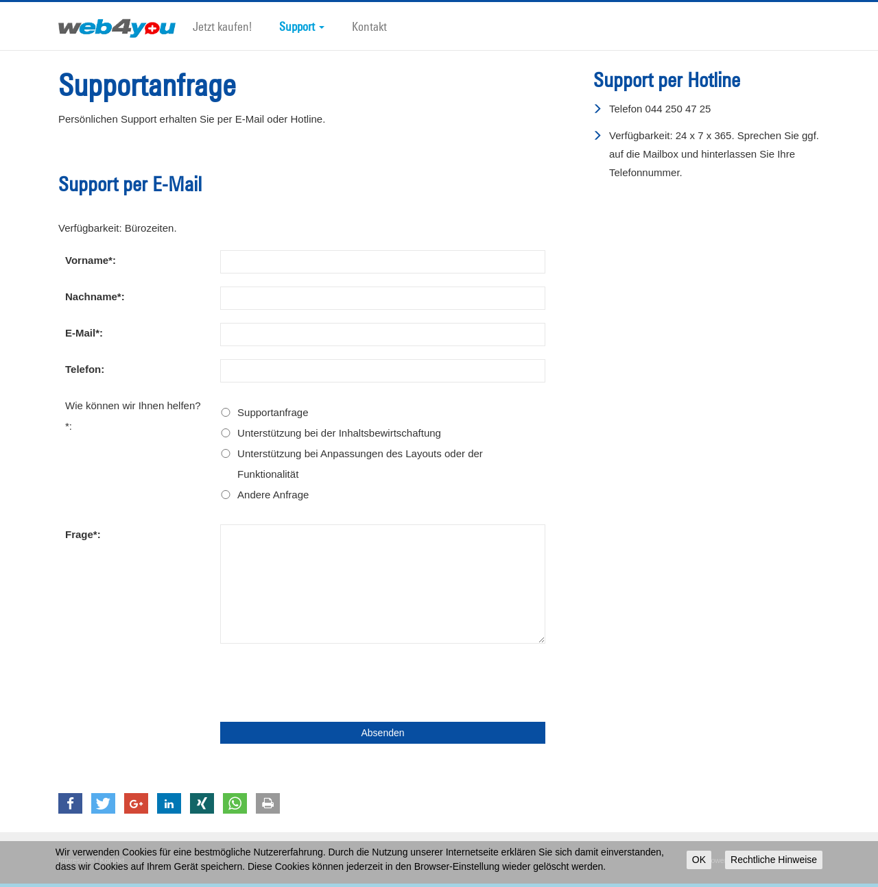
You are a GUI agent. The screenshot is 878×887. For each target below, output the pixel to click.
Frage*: (83, 534)
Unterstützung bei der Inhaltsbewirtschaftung (339, 433)
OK (699, 859)
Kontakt (369, 26)
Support (301, 26)
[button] (70, 803)
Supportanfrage (272, 412)
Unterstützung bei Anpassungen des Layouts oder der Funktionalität (360, 464)
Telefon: (84, 369)
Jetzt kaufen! (222, 26)
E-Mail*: (84, 333)
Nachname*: (95, 296)
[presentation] (324, 682)
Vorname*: (90, 260)
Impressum (76, 860)
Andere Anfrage (273, 494)
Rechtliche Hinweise (774, 859)
